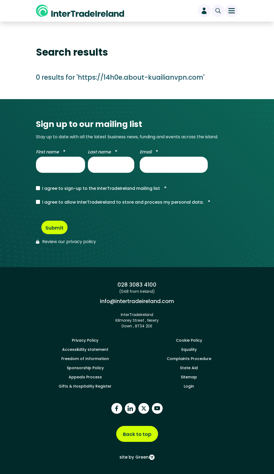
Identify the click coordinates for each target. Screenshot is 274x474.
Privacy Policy (85, 340)
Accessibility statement (85, 349)
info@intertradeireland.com (137, 301)
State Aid (189, 368)
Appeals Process (85, 377)
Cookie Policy (189, 340)
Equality (189, 349)
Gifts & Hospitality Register (85, 386)
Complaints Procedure (189, 358)
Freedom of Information (85, 358)
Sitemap (189, 377)
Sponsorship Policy (85, 368)
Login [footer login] (189, 386)
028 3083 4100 (136, 284)
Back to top (137, 434)
